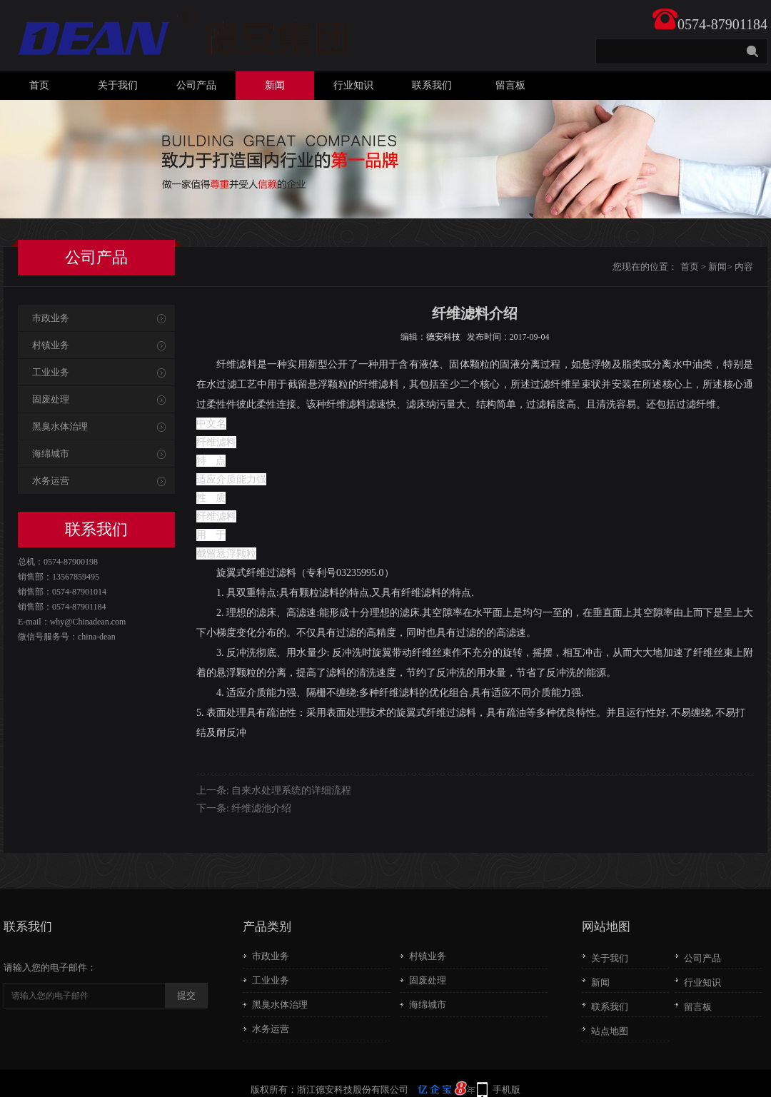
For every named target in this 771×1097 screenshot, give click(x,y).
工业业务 (50, 372)
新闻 (275, 85)
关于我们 (118, 85)
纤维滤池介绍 (261, 808)
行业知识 (353, 85)
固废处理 (50, 399)
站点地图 (609, 1031)
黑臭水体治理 (60, 426)
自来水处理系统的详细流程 (291, 790)
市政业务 (50, 318)
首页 (39, 85)
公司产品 (196, 85)
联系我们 (432, 85)
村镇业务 (50, 345)
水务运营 (50, 480)
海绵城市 (50, 453)
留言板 (510, 85)
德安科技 (443, 337)
